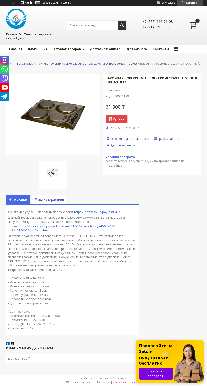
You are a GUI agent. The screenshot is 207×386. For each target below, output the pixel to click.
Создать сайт (50, 2)
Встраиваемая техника (32, 63)
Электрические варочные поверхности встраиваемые (88, 63)
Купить (118, 119)
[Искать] (122, 25)
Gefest (133, 63)
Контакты (161, 49)
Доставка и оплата (105, 49)
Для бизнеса (137, 49)
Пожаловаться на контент (128, 382)
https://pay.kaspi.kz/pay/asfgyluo (97, 212)
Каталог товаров (67, 49)
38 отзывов (168, 2)
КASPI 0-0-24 (37, 49)
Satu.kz (122, 378)
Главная (15, 49)
